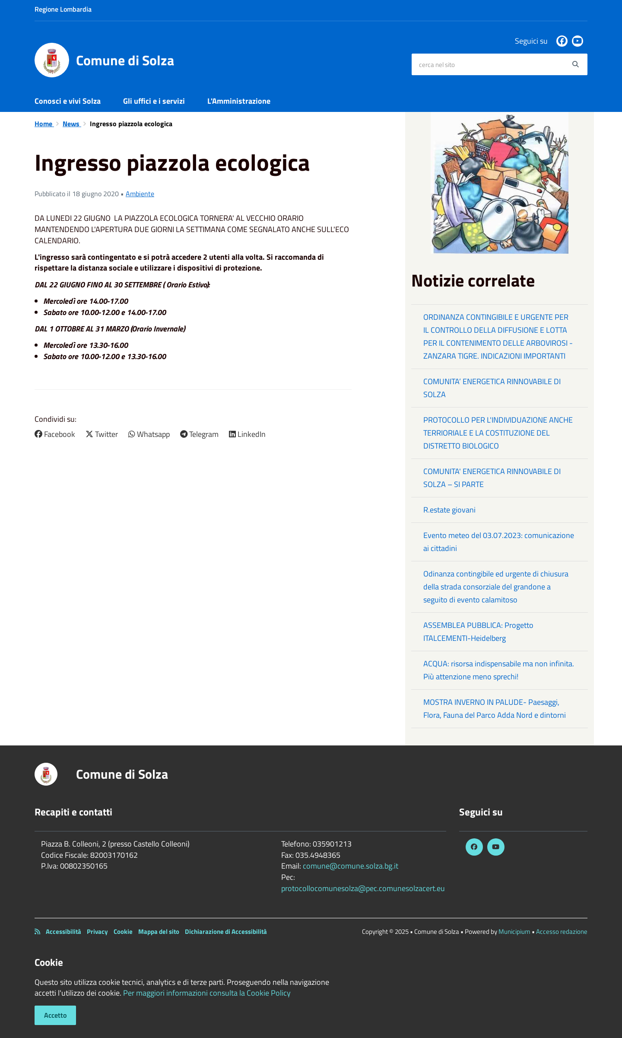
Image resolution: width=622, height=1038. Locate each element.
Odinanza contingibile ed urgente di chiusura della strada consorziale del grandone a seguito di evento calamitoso (495, 586)
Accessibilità (63, 931)
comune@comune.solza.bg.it (350, 866)
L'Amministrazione (238, 101)
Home (44, 123)
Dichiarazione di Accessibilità (226, 931)
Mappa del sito (158, 931)
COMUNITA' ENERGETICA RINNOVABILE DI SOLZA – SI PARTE (492, 477)
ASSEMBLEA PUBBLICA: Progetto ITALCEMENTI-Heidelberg (478, 631)
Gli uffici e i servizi (154, 101)
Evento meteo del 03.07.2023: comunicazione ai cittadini (498, 541)
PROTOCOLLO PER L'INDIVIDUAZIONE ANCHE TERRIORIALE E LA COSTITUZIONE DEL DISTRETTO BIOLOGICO (498, 433)
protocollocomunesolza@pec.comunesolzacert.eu (363, 888)
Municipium (514, 931)
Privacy (97, 931)
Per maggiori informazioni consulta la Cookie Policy (207, 993)
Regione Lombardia (63, 9)
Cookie (123, 931)
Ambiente (140, 193)
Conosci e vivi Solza (68, 101)
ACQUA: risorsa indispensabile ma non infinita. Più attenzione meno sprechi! (498, 670)
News (72, 123)
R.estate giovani (449, 510)
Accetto (55, 1015)
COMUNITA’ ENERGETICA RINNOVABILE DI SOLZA (492, 388)
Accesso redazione (561, 931)
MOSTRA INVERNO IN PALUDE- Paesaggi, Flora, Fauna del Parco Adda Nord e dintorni (494, 708)
